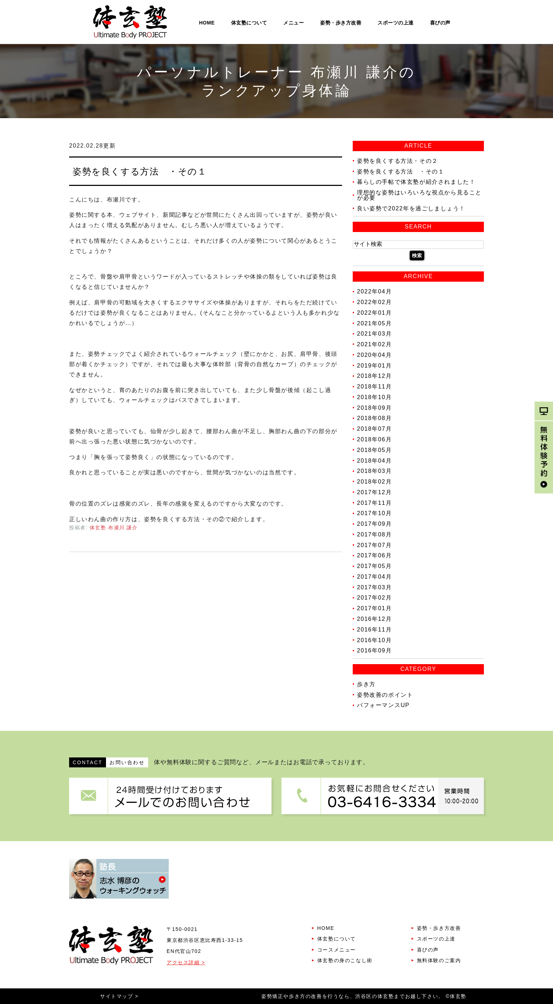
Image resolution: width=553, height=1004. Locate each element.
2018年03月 (374, 471)
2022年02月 (374, 302)
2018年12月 (374, 376)
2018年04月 (374, 460)
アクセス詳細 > (186, 962)
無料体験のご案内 (439, 960)
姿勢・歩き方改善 (340, 23)
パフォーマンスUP (383, 705)
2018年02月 (374, 482)
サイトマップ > (119, 996)
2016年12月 (374, 619)
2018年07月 (374, 429)
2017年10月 (374, 513)
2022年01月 (374, 313)
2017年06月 (374, 555)
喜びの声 (440, 23)
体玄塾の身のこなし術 (345, 960)
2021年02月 (374, 344)
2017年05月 (374, 566)
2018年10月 (374, 397)
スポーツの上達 (396, 23)
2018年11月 (374, 387)
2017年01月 (374, 608)
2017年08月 (374, 534)
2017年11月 (374, 503)
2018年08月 (374, 418)
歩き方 (366, 684)
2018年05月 (374, 450)
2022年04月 (374, 291)
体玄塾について (249, 23)
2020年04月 (374, 355)
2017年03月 (374, 587)
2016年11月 (374, 630)
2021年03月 (374, 334)
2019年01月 (374, 365)
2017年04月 (374, 577)
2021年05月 (374, 323)
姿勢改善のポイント (385, 694)
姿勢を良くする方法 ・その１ (140, 171)
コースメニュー (336, 950)
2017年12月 (374, 492)
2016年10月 (374, 640)
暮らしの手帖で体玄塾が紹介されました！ (416, 182)
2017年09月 (374, 524)
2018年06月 (374, 439)
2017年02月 (374, 598)
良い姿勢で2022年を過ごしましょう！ (411, 208)
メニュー (293, 23)
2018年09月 (374, 407)
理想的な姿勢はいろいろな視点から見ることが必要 (419, 195)
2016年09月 (374, 650)
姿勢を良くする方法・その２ (397, 161)
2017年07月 (374, 545)
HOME (207, 23)
